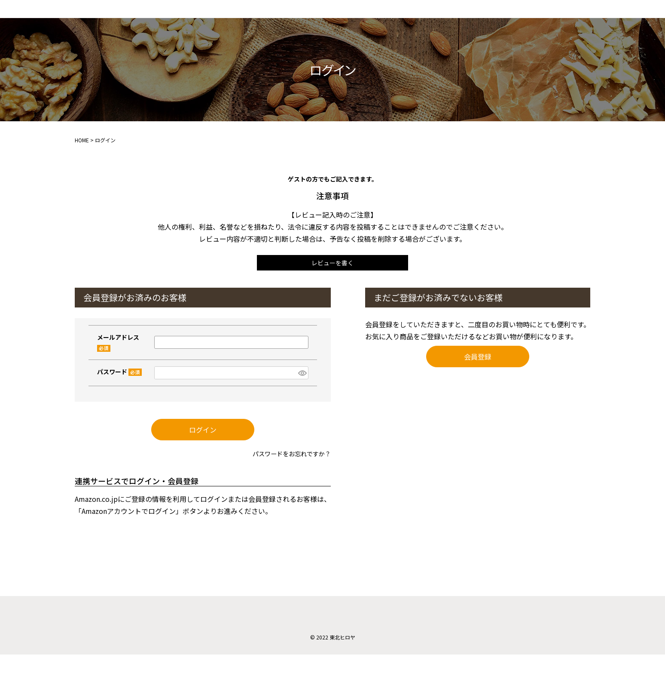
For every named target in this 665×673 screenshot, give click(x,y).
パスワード (119, 385)
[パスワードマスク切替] (302, 387)
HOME (82, 152)
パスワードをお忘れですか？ (286, 472)
